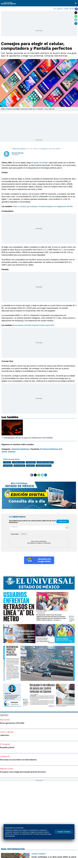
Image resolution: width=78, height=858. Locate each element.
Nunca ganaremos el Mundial (12, 723)
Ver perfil (15, 154)
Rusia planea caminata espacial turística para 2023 (33, 325)
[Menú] (75, 3)
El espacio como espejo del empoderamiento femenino (23, 772)
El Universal (19, 465)
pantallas (8, 465)
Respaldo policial (7, 747)
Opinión (4, 715)
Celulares (30, 462)
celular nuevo (18, 462)
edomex (30, 465)
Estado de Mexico (43, 465)
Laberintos (4, 735)
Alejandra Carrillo (6, 768)
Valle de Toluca (18, 148)
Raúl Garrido (5, 720)
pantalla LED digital (45, 462)
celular (7, 462)
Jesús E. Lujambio (7, 732)
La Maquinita (5, 756)
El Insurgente (5, 744)
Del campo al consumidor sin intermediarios (18, 759)
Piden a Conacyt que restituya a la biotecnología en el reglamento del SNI (43, 206)
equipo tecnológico (41, 163)
